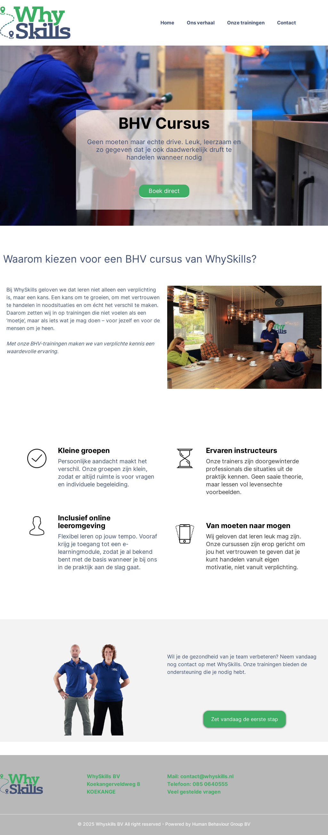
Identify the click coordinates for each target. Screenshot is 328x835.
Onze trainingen (246, 23)
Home (167, 23)
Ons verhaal (201, 23)
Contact (286, 23)
